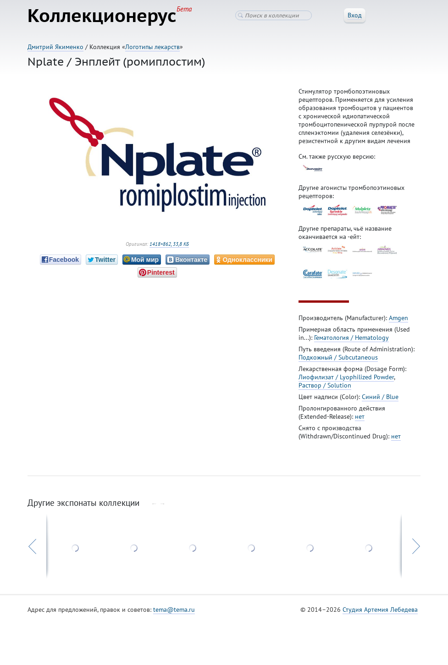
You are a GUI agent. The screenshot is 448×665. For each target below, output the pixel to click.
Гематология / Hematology (351, 337)
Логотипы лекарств (152, 47)
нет (360, 416)
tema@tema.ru (174, 609)
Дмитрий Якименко (55, 47)
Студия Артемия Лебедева (380, 609)
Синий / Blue (380, 397)
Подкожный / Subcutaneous (338, 357)
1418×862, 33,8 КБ (169, 244)
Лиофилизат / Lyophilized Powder (346, 377)
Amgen (398, 318)
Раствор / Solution (325, 385)
